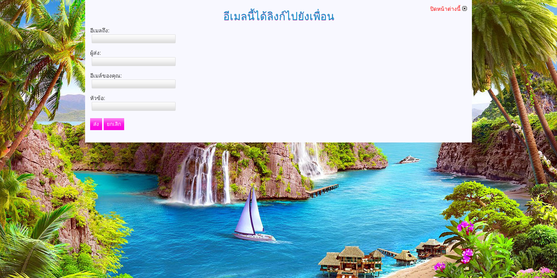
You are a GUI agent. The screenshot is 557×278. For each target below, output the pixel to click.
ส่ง (96, 124)
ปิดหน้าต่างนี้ (448, 9)
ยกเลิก (114, 124)
